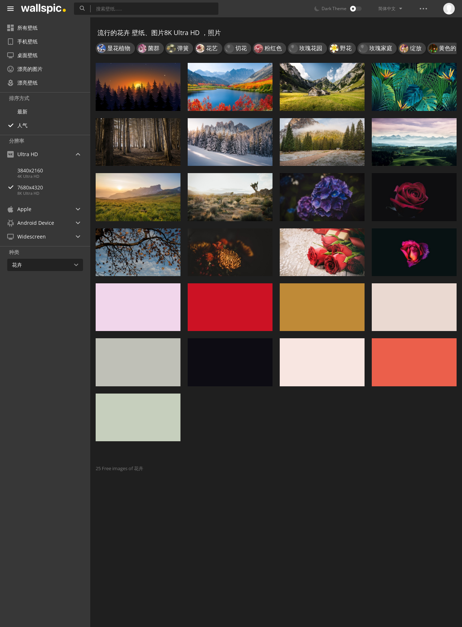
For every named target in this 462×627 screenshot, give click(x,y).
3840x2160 (30, 170)
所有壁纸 (22, 27)
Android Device (30, 223)
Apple (19, 209)
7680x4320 (53, 187)
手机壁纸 (22, 41)
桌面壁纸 (22, 55)
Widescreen (26, 236)
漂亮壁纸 (22, 82)
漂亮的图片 (25, 68)
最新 (22, 111)
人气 (22, 125)
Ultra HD (22, 154)
